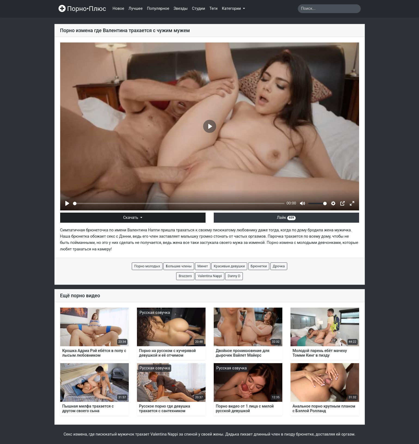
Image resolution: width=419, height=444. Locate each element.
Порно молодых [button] (147, 266)
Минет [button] (202, 266)
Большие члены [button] (178, 266)
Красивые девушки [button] (229, 266)
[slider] (179, 203)
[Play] (67, 203)
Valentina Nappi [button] (210, 276)
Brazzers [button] (185, 276)
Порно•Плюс (82, 9)
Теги (213, 8)
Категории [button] (232, 8)
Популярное (158, 8)
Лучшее (136, 8)
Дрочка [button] (279, 266)
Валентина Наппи (143, 230)
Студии (198, 8)
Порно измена (280, 242)
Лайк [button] (286, 217)
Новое (118, 8)
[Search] (329, 8)
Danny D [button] (234, 276)
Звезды (181, 8)
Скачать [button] (131, 217)
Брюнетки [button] (259, 266)
